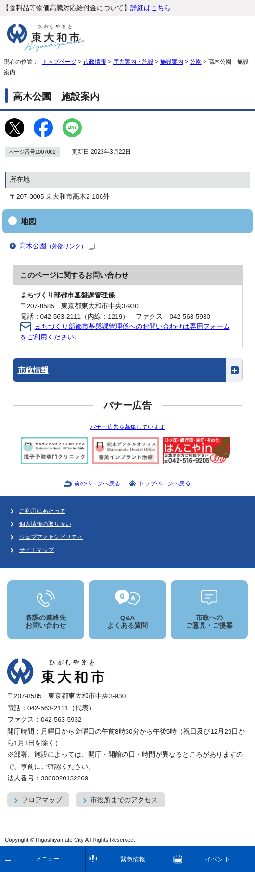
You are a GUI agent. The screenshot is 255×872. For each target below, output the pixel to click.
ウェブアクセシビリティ (51, 537)
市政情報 (94, 61)
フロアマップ (42, 800)
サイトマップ (36, 550)
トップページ (59, 61)
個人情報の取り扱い (45, 524)
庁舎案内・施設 (133, 61)
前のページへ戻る (97, 483)
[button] (127, 370)
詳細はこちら (150, 8)
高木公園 (57, 246)
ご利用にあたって (42, 511)
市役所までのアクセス (124, 800)
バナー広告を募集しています (127, 427)
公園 (196, 61)
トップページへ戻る (165, 483)
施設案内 (171, 61)
